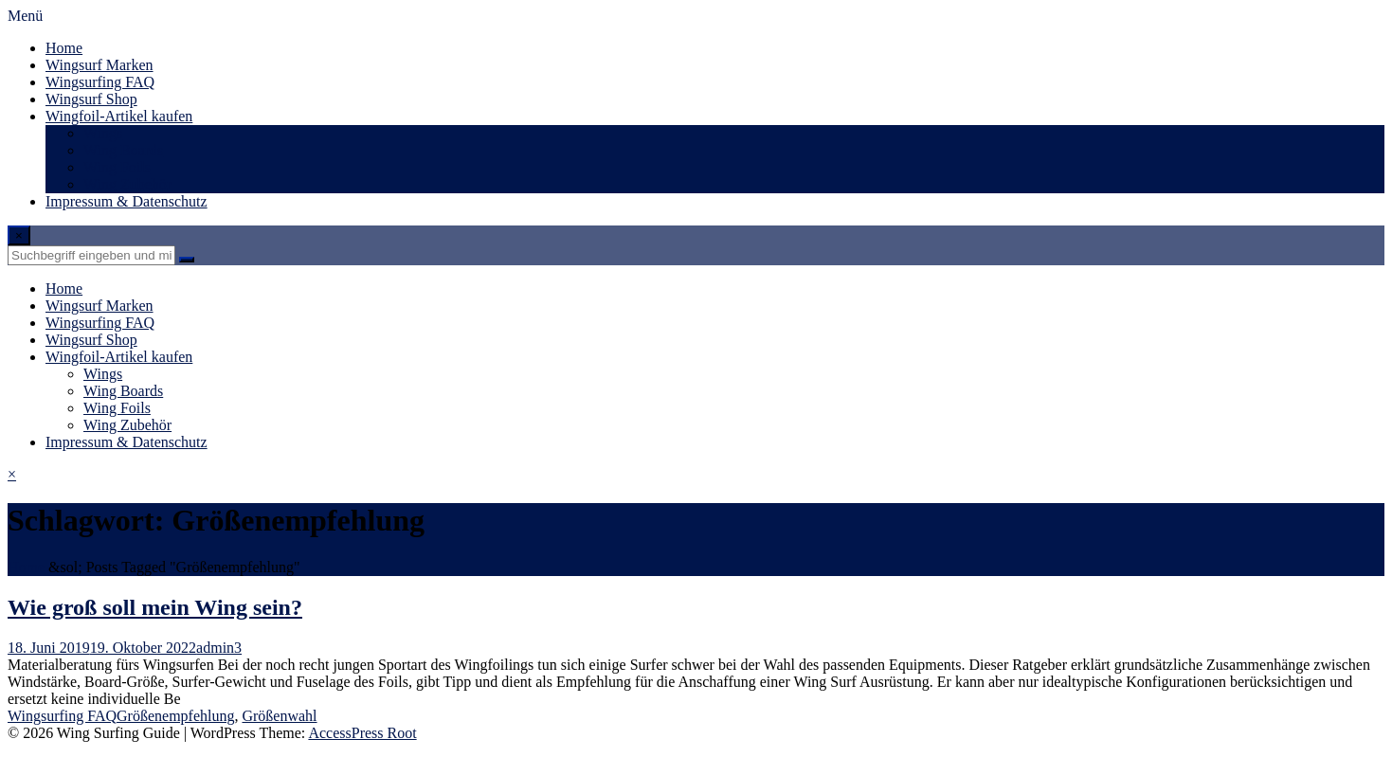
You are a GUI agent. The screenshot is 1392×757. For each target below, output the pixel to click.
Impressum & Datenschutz (126, 201)
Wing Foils (117, 167)
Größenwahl (279, 716)
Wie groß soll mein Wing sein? (155, 607)
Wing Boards (123, 150)
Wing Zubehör (127, 184)
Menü (25, 16)
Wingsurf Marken (99, 65)
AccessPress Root (362, 733)
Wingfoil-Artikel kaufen (118, 116)
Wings (102, 133)
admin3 (219, 648)
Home (63, 48)
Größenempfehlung (175, 716)
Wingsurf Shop (91, 99)
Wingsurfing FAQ (99, 82)
